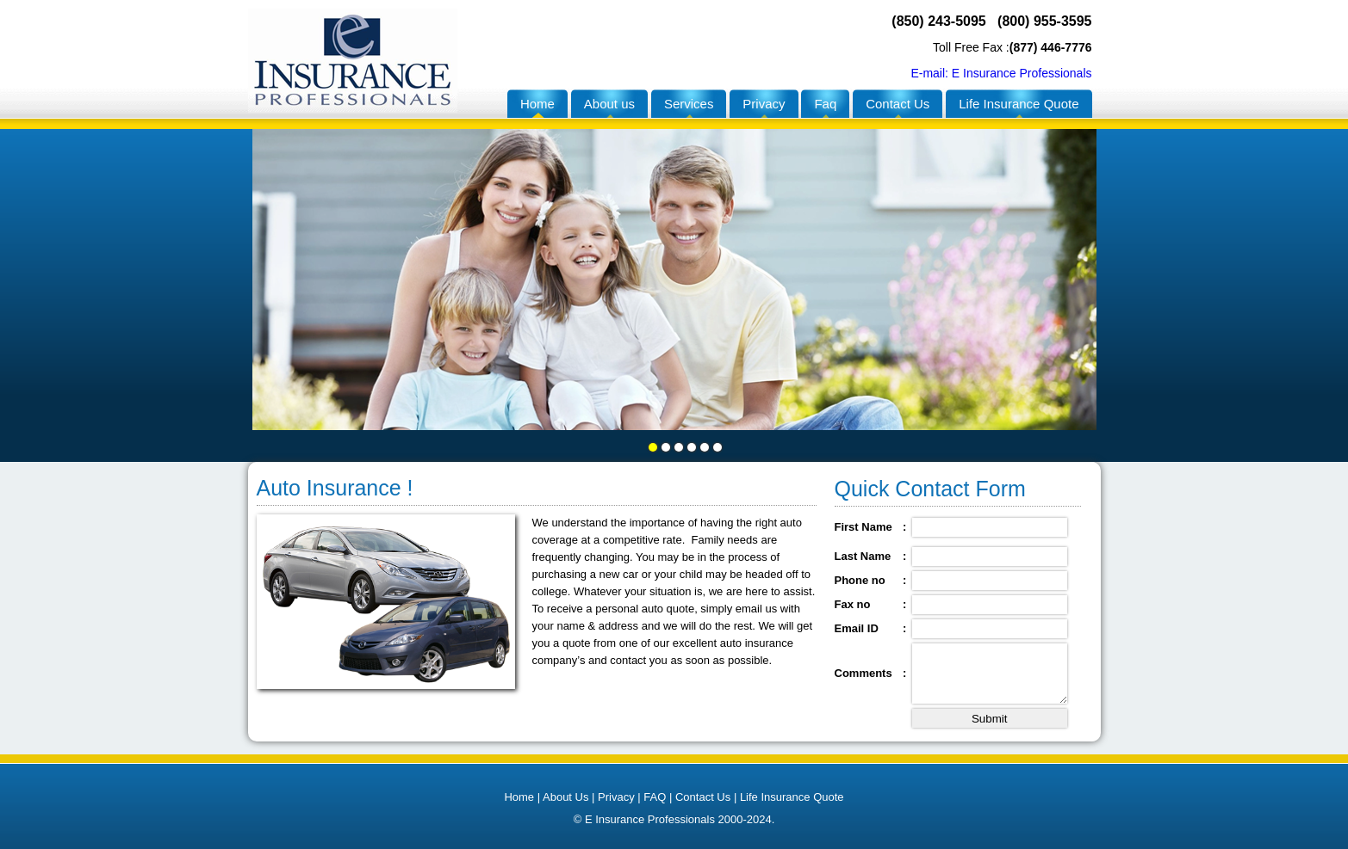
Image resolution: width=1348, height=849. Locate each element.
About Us (565, 797)
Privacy (763, 103)
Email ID (857, 628)
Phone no (860, 580)
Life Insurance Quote (1018, 103)
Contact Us (897, 103)
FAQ (656, 797)
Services (689, 103)
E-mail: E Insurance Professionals (1000, 73)
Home (537, 103)
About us (609, 103)
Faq (825, 103)
